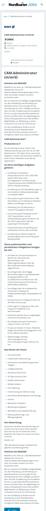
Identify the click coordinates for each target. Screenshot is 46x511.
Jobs (5, 16)
